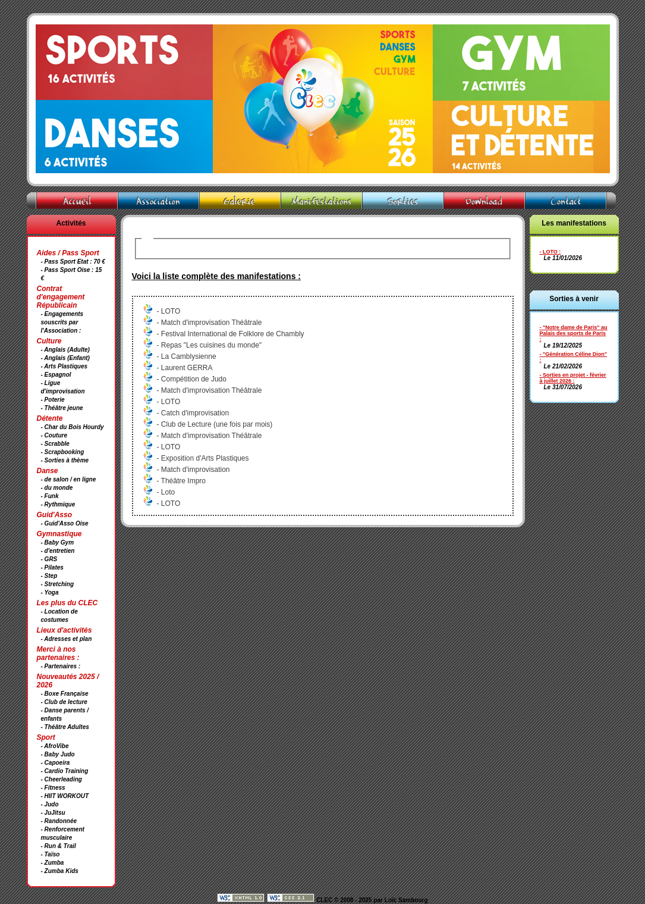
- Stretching (57, 584)
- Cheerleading (61, 779)
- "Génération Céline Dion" (574, 354)
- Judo (50, 804)
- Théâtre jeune (62, 408)
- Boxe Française (65, 693)
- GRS (49, 559)
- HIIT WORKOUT (65, 796)
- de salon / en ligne (68, 479)
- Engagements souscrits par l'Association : (62, 322)
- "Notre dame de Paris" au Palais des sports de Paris (574, 330)
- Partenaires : (61, 666)
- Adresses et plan (66, 639)
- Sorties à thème (65, 460)
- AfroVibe (55, 746)
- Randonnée (59, 821)
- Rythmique (58, 504)
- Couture (54, 435)
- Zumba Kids (59, 871)
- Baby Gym (57, 542)
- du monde (57, 487)
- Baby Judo (58, 754)
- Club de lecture (64, 702)
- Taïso (50, 854)
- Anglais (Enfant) (65, 358)
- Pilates (52, 567)
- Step (49, 576)
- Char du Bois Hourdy (72, 427)
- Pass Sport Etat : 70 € (73, 261)
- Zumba (52, 862)
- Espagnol (56, 374)
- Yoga (50, 592)
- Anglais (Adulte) (65, 349)
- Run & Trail (58, 846)
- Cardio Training (65, 771)
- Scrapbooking (62, 452)
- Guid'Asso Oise (65, 523)
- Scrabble (55, 443)
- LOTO (549, 252)
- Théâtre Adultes (65, 727)
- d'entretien (58, 551)
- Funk (50, 496)
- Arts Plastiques (64, 366)
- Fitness (53, 787)
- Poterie (53, 399)
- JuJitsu (53, 812)
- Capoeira (55, 762)
